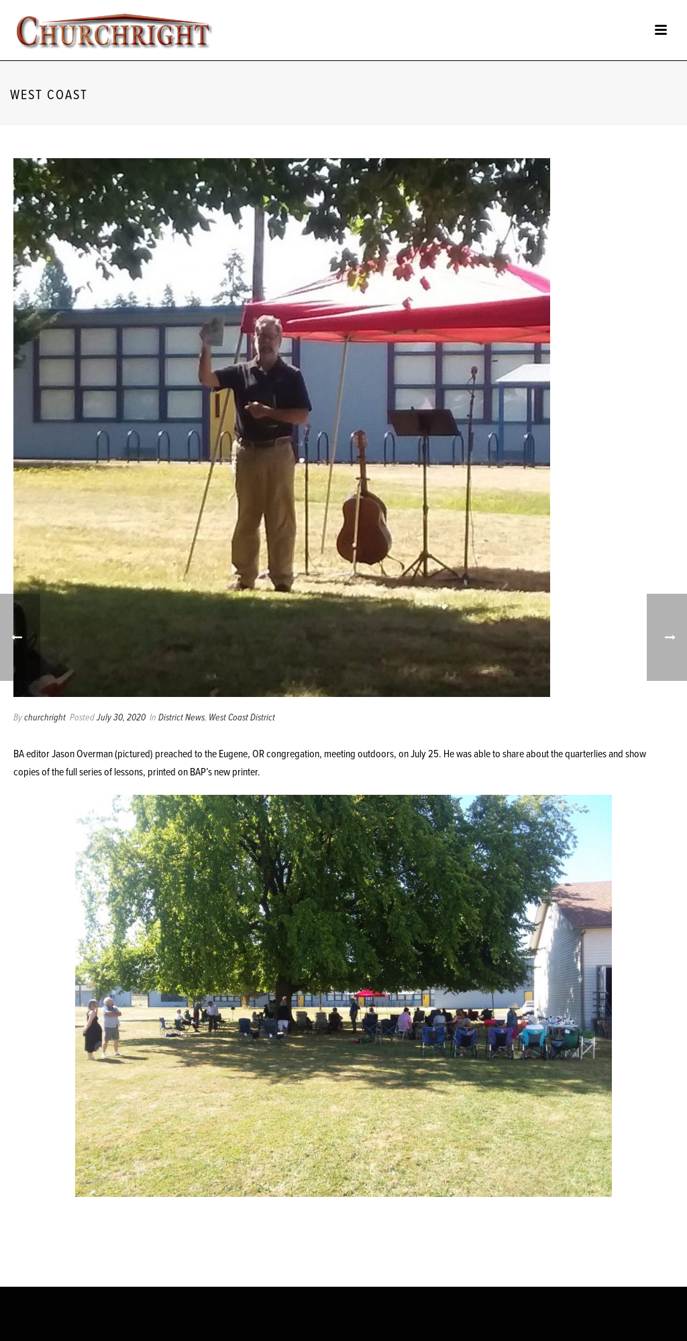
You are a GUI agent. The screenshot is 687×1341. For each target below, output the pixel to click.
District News (181, 718)
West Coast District (242, 718)
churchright (45, 718)
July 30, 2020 (121, 718)
